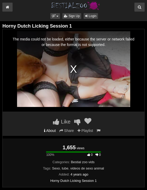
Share (66, 131)
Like (61, 122)
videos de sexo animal (87, 168)
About (50, 131)
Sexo (56, 168)
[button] (55, 16)
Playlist (85, 131)
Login (90, 16)
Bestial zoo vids (82, 162)
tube (65, 168)
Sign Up (72, 16)
